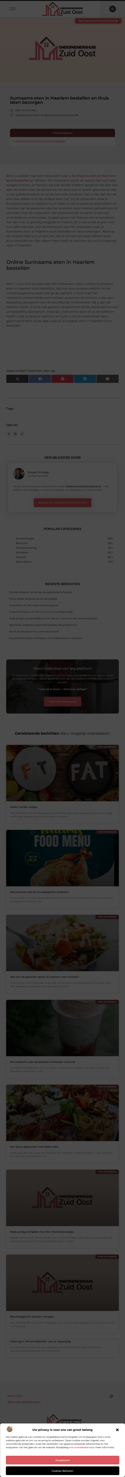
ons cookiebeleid (79, 1447)
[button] (117, 1430)
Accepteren (62, 1460)
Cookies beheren (62, 1470)
